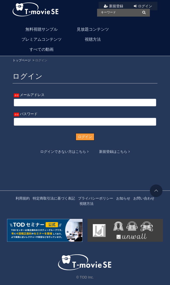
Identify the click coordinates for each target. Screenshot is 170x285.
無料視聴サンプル (41, 29)
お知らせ (123, 198)
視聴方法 (93, 39)
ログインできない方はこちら (64, 152)
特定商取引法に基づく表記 (54, 198)
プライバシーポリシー (95, 198)
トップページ (22, 60)
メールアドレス (32, 95)
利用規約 (23, 198)
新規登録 (116, 6)
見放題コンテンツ (93, 29)
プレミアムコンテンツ (41, 39)
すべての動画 (41, 49)
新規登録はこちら (114, 152)
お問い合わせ (143, 198)
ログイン (145, 6)
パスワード (28, 114)
